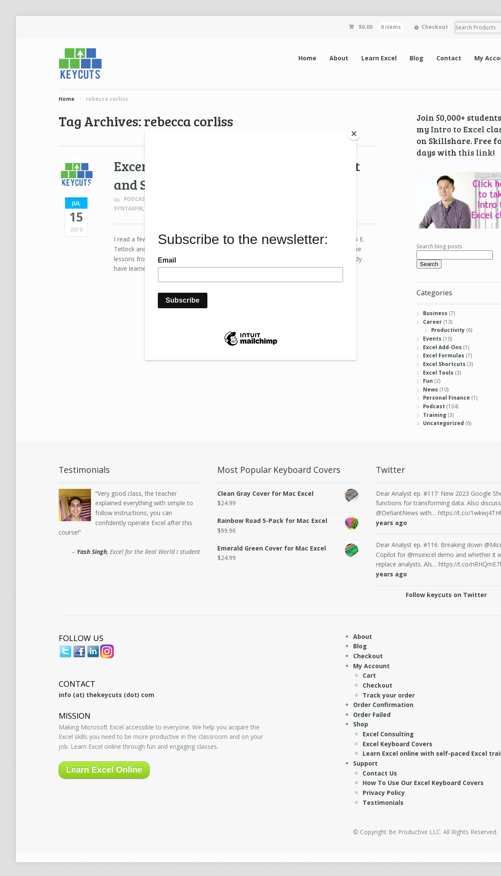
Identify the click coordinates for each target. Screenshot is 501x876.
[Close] (354, 133)
